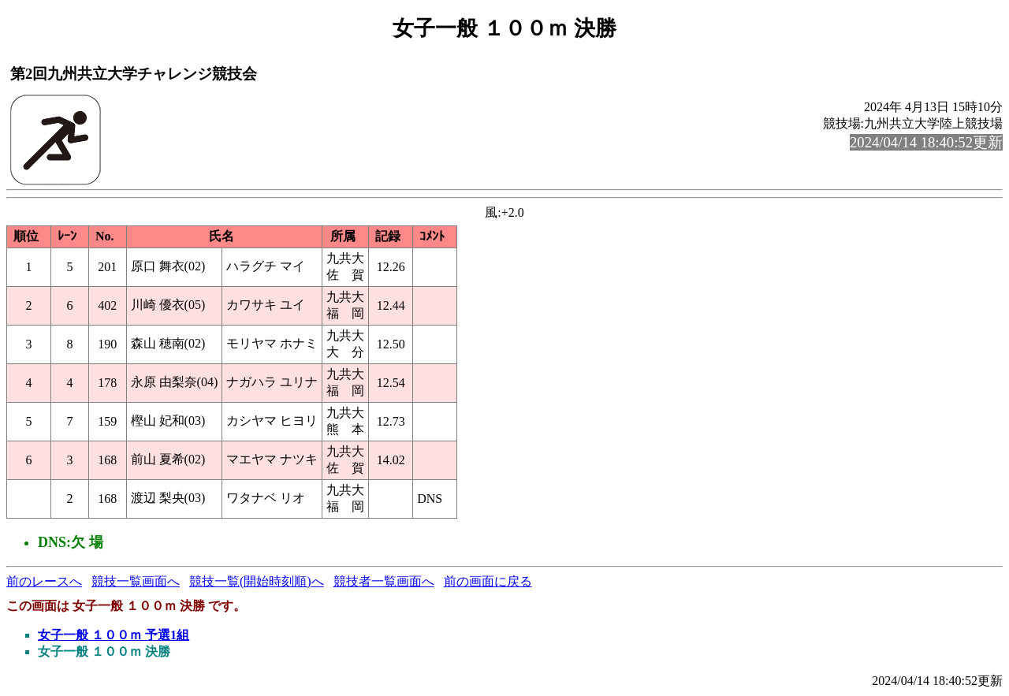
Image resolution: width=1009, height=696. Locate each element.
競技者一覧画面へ (383, 581)
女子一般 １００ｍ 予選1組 (113, 635)
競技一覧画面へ (135, 581)
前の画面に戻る (488, 581)
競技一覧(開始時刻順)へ (256, 581)
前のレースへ (44, 581)
